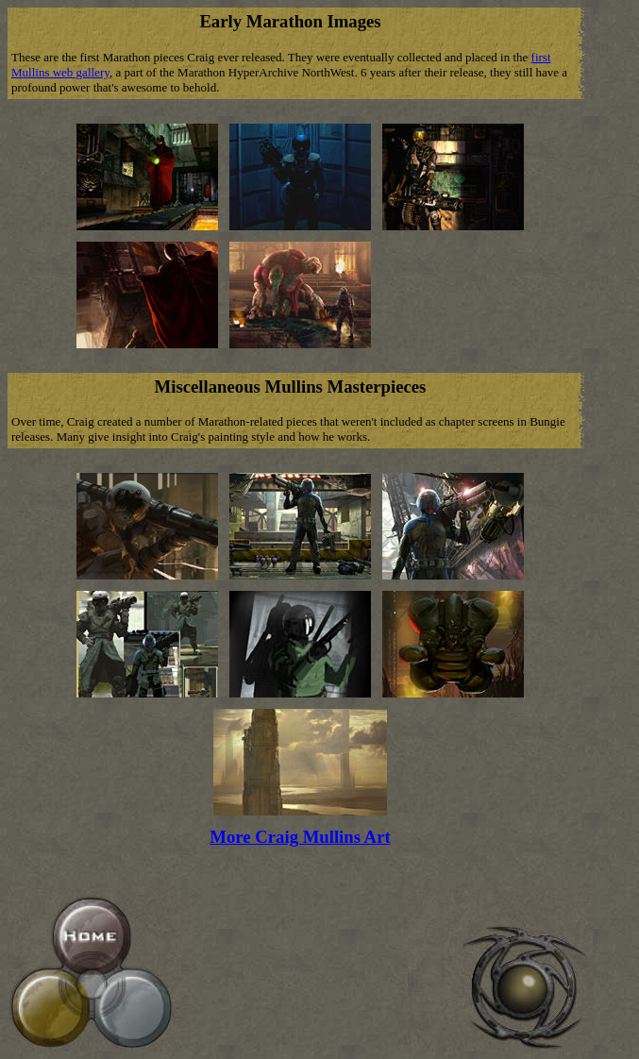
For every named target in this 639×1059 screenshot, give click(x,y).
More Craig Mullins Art (300, 837)
